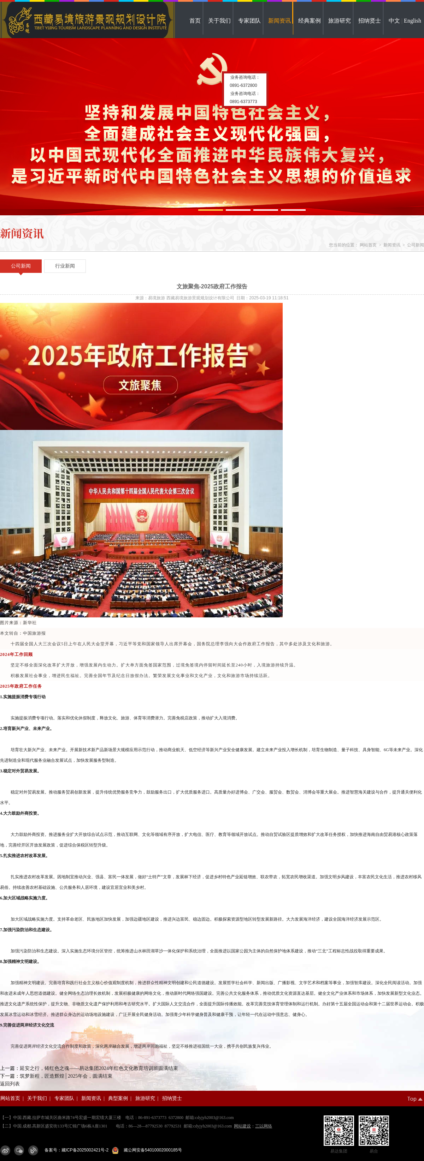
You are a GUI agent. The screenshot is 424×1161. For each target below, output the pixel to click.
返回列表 (10, 1084)
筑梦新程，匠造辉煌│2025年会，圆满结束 (66, 1076)
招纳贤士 (369, 21)
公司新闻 (415, 245)
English (412, 21)
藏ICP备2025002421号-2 (84, 1150)
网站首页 (368, 245)
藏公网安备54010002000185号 (151, 1150)
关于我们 (219, 21)
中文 (394, 21)
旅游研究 (339, 21)
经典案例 (309, 21)
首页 (195, 21)
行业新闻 (65, 266)
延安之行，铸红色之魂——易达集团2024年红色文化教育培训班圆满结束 (99, 1068)
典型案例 (118, 1098)
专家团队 (249, 21)
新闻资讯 (279, 21)
